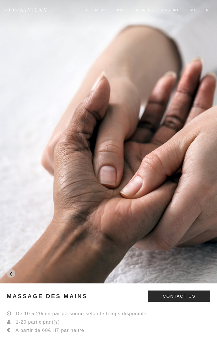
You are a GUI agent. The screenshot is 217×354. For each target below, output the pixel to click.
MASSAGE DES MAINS (47, 296)
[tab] (108, 296)
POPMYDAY (26, 9)
